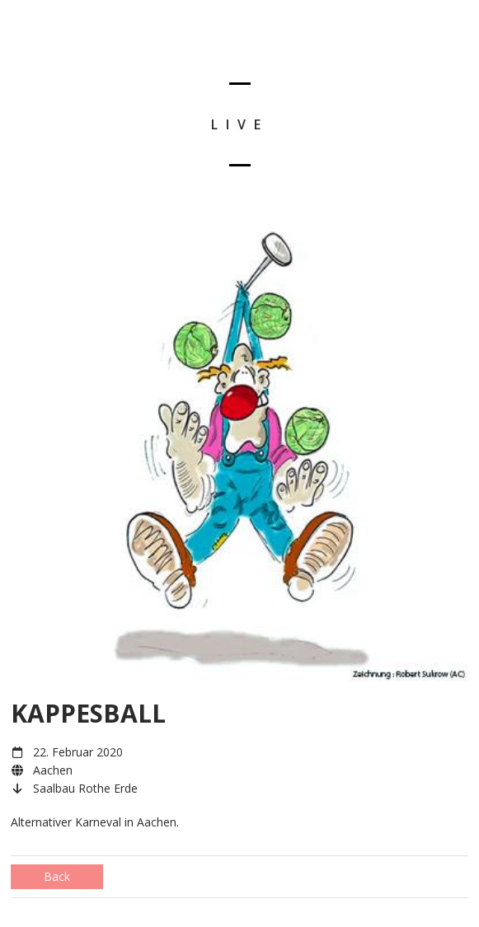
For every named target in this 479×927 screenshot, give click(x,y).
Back (57, 876)
